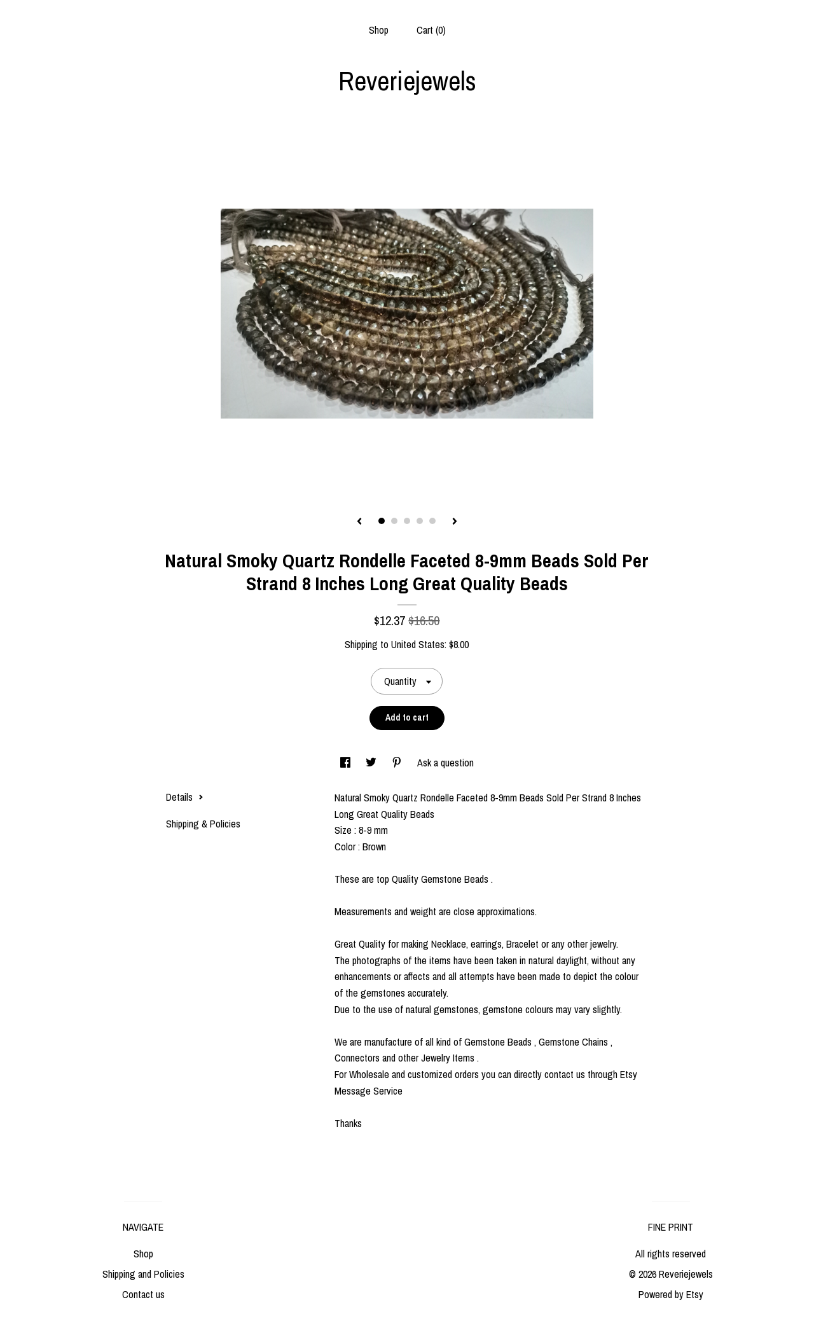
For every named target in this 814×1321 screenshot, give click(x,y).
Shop (379, 30)
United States (418, 644)
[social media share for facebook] (346, 763)
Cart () (431, 30)
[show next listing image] (455, 522)
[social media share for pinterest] (398, 763)
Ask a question (445, 763)
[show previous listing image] (359, 522)
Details (185, 797)
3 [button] (407, 521)
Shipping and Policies (143, 1274)
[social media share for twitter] (372, 763)
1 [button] (381, 521)
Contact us (143, 1294)
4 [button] (420, 521)
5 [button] (432, 521)
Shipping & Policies (203, 824)
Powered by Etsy (670, 1294)
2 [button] (394, 521)
